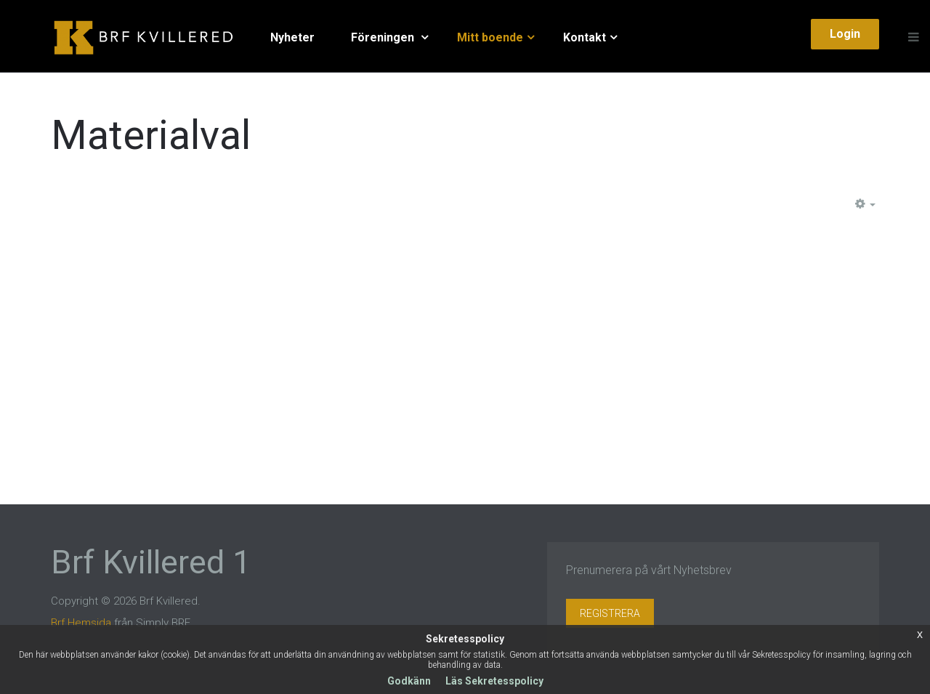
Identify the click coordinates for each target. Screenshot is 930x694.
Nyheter (292, 37)
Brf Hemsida (81, 622)
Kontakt (584, 37)
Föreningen (384, 37)
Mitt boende (490, 37)
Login (845, 34)
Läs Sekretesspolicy (494, 681)
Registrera (610, 613)
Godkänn (409, 681)
